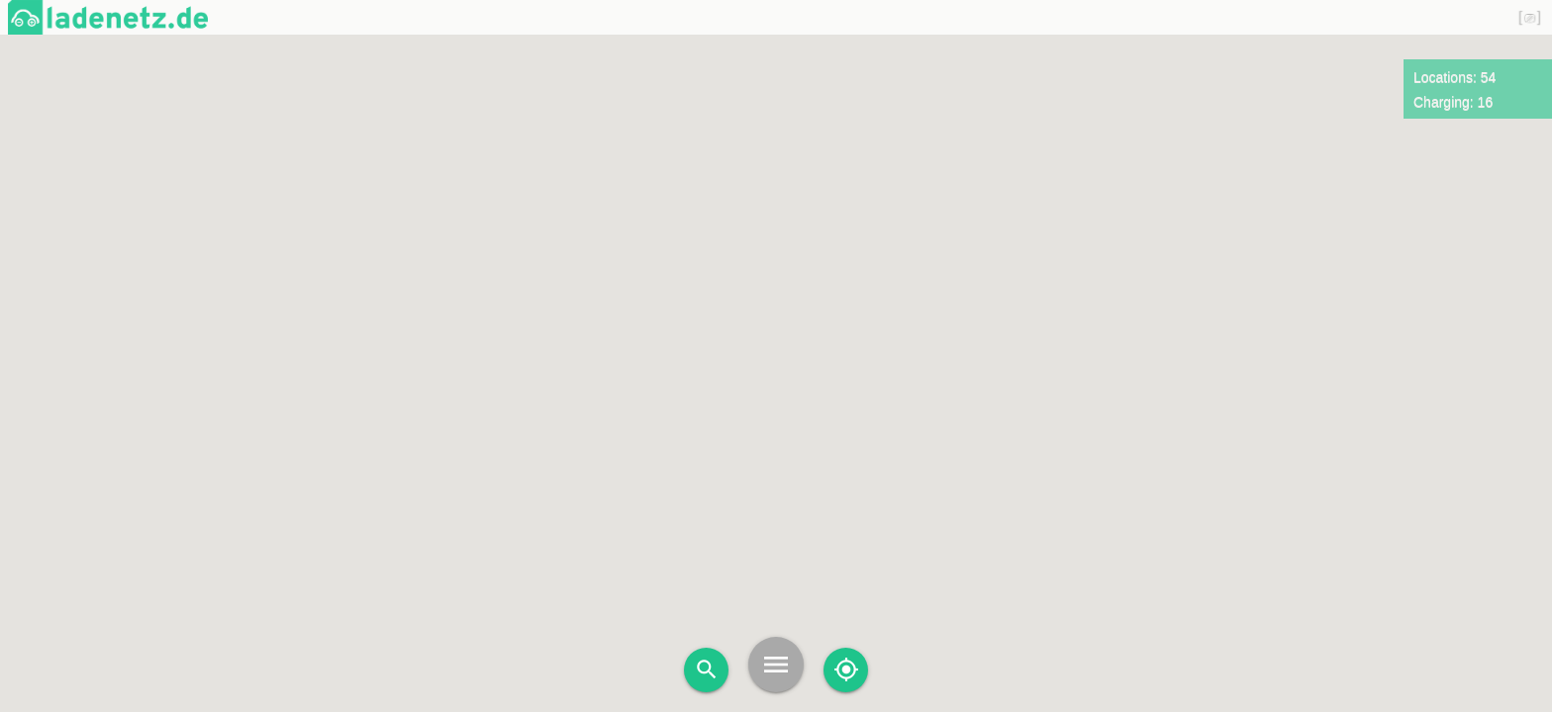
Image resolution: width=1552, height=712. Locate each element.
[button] (1068, 254)
